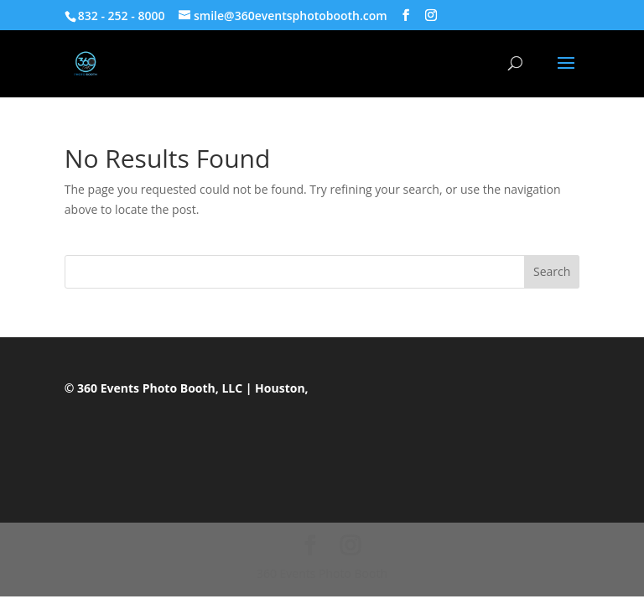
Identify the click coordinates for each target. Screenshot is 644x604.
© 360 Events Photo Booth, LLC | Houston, (187, 388)
